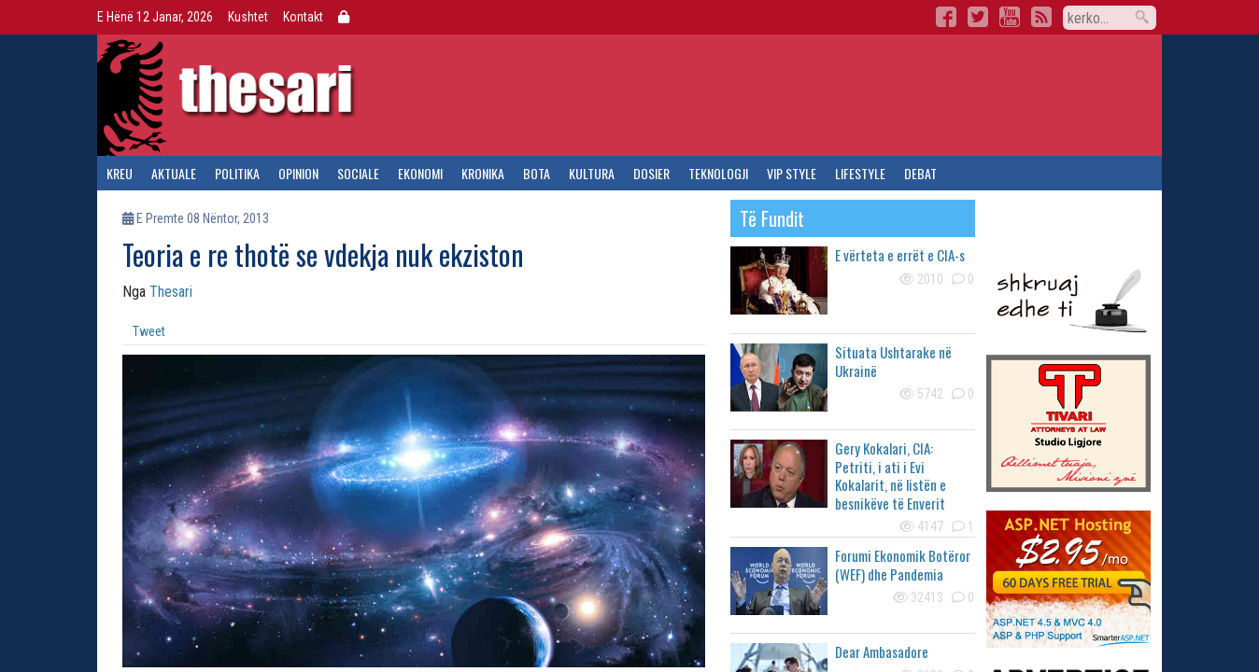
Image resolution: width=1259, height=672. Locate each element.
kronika (482, 173)
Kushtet (248, 16)
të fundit (772, 218)
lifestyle (860, 173)
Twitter (978, 17)
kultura (592, 173)
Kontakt (303, 16)
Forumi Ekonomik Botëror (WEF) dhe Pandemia (902, 564)
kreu (119, 173)
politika (237, 173)
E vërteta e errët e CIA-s (900, 255)
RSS (1041, 17)
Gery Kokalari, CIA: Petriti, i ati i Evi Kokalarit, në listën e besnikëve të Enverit (890, 475)
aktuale (173, 173)
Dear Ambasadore (881, 651)
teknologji (718, 173)
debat (920, 173)
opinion (298, 173)
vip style (791, 173)
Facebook (946, 17)
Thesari (170, 292)
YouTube (1009, 17)
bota (536, 173)
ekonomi (420, 173)
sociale (358, 173)
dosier (651, 173)
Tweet (149, 331)
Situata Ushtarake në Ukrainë (893, 361)
